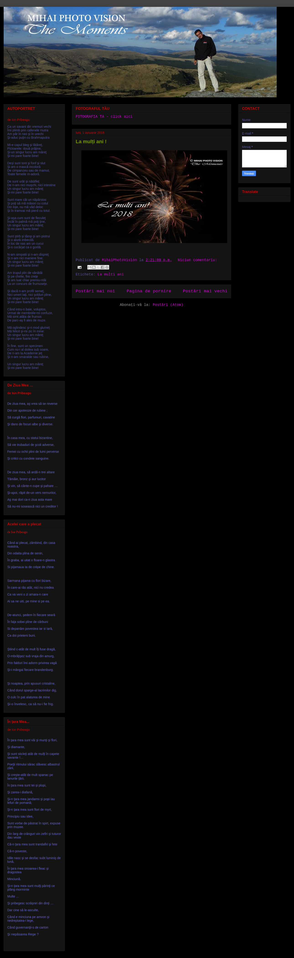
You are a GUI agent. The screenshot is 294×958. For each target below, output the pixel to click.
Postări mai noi (95, 291)
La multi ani (111, 275)
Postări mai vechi (205, 291)
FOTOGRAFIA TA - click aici (104, 117)
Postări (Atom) (168, 305)
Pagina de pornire (149, 291)
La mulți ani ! (91, 141)
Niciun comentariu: (197, 260)
